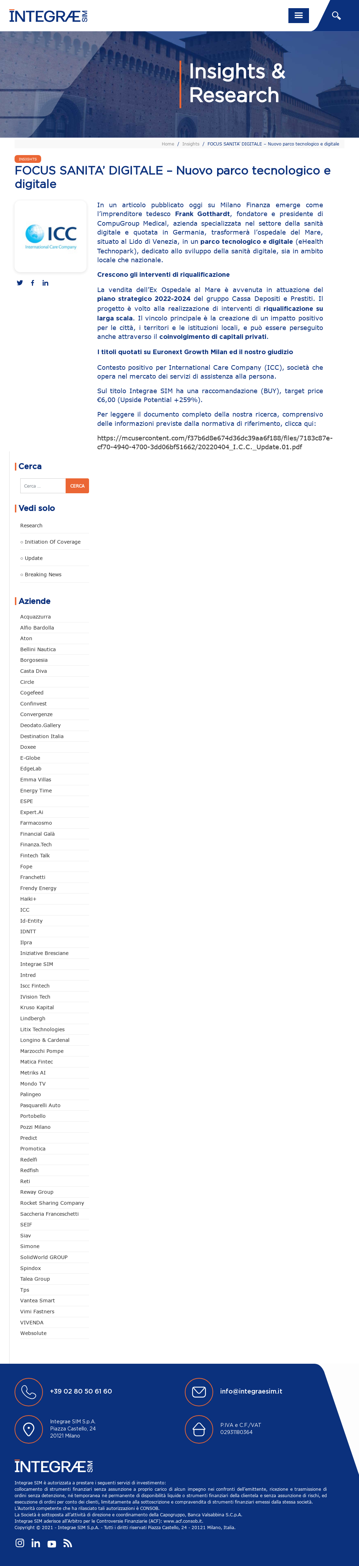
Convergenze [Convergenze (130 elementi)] (36, 714)
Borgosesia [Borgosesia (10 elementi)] (34, 660)
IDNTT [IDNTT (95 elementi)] (28, 931)
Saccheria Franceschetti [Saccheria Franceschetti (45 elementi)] (49, 1214)
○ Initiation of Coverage (50, 542)
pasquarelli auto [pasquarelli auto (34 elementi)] (40, 1105)
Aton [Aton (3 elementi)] (26, 638)
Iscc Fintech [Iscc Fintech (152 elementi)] (35, 986)
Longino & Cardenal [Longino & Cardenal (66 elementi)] (45, 1040)
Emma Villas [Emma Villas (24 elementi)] (35, 779)
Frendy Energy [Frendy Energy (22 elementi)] (38, 888)
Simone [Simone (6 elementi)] (29, 1246)
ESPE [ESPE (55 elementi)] (26, 801)
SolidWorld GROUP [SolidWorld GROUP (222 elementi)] (43, 1257)
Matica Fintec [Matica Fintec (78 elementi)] (36, 1062)
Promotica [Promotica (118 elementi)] (32, 1148)
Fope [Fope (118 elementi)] (26, 866)
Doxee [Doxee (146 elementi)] (28, 747)
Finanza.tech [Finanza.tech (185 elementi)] (36, 844)
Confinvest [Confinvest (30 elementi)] (33, 703)
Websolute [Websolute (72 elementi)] (33, 1333)
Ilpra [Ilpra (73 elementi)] (26, 942)
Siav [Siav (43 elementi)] (25, 1235)
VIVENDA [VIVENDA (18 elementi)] (32, 1322)
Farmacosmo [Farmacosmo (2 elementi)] (36, 823)
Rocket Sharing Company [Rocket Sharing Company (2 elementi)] (52, 1203)
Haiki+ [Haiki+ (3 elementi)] (28, 899)
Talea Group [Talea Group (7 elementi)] (35, 1279)
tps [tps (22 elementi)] (24, 1290)
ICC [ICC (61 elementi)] (24, 910)
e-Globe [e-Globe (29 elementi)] (30, 758)
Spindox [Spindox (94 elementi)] (30, 1268)
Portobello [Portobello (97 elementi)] (33, 1116)
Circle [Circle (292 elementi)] (27, 682)
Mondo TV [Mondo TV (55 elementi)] (33, 1084)
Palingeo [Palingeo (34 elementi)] (30, 1094)
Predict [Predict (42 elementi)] (28, 1138)
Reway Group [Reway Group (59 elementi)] (37, 1192)
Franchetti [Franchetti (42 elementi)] (32, 877)
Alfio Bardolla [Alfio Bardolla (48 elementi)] (37, 628)
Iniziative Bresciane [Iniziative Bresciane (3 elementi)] (44, 953)
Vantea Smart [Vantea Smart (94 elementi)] (37, 1300)
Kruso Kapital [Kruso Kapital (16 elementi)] (37, 1007)
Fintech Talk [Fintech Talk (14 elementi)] (35, 855)
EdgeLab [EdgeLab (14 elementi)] (31, 768)
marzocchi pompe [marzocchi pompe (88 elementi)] (41, 1051)
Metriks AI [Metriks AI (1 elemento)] (33, 1073)
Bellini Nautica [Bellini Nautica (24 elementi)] (38, 649)
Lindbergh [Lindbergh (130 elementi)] (32, 1018)
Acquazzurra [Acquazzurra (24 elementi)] (35, 617)
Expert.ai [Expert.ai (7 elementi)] (31, 812)
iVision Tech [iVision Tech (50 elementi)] (35, 997)
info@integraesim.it (251, 1392)
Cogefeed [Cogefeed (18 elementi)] (32, 692)
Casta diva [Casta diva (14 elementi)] (33, 671)
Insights (190, 143)
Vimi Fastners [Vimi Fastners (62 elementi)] (37, 1311)
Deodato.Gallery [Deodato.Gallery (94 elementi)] (40, 725)
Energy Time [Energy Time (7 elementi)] (36, 790)
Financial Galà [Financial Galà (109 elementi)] (37, 834)
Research (31, 525)
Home (168, 143)
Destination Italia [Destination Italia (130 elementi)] (41, 736)
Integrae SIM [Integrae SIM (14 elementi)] (36, 964)
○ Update (31, 558)
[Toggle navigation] (298, 15)
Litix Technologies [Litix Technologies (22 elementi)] (42, 1029)
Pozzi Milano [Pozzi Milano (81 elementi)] (35, 1127)
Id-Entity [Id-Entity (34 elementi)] (31, 921)
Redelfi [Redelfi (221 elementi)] (28, 1159)
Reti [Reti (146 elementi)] (25, 1181)
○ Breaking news (40, 574)
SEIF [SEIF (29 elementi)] (26, 1224)
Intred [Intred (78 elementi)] (28, 975)
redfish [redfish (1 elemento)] (29, 1170)
